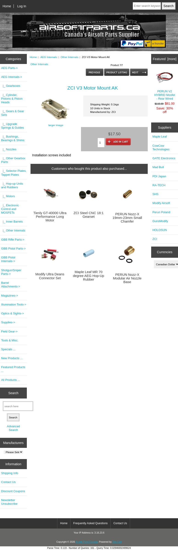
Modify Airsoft (161, 203)
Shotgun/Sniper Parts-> (11, 272)
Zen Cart (117, 542)
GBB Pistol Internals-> (8, 259)
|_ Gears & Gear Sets (12, 113)
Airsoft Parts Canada (86, 542)
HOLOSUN (159, 230)
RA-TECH (158, 185)
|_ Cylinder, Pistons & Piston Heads (11, 98)
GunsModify (160, 221)
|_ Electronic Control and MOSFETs (10, 209)
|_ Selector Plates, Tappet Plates (13, 172)
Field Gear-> (9, 331)
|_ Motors (8, 196)
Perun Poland (161, 212)
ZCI (154, 239)
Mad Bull (158, 167)
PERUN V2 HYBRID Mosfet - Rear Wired (164, 85)
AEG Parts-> (9, 68)
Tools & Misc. (9, 340)
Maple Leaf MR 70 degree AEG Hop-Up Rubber (88, 275)
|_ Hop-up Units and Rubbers (12, 185)
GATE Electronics (163, 158)
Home (7, 6)
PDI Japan (159, 176)
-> (11, 77)
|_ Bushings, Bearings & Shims (12, 138)
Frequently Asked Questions (90, 523)
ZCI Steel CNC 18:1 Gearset (89, 214)
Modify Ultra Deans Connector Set (49, 276)
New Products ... (12, 358)
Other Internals (69, 57)
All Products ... (10, 380)
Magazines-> (9, 295)
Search (13, 393)
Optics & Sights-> (12, 313)
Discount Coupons (13, 491)
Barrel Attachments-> (10, 284)
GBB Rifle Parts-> (12, 239)
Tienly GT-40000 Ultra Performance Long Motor (50, 216)
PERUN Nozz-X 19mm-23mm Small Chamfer (127, 217)
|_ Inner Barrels (12, 221)
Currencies (164, 252)
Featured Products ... (13, 368)
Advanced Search (13, 428)
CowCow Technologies (160, 147)
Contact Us (8, 482)
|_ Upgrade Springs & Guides (12, 125)
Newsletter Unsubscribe (9, 501)
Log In (21, 6)
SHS (155, 194)
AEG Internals (48, 57)
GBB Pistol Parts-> (13, 248)
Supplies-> (8, 322)
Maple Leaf (159, 136)
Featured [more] (164, 59)
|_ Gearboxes (10, 86)
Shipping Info (9, 473)
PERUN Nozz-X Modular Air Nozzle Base (127, 278)
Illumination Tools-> (13, 304)
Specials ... (8, 349)
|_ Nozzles (8, 149)
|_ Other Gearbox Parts (13, 160)
